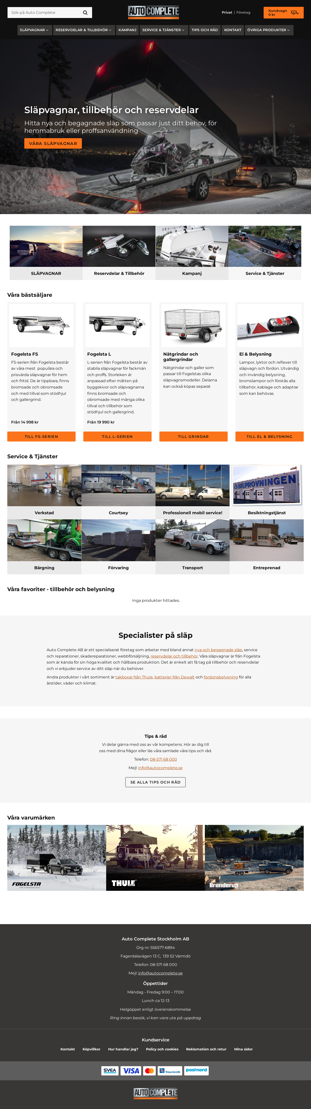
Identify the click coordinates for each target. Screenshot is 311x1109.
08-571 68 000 (163, 759)
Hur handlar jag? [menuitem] (123, 1049)
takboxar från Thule (134, 677)
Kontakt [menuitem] (233, 30)
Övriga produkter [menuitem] (266, 30)
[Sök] (85, 12)
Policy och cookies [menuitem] (162, 1049)
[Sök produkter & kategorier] (50, 12)
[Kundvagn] (284, 12)
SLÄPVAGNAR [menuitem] (32, 30)
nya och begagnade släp (218, 650)
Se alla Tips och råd (155, 782)
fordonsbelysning (221, 677)
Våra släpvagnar (53, 143)
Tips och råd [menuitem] (205, 30)
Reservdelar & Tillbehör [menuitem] (82, 30)
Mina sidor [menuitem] (243, 1049)
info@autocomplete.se (160, 768)
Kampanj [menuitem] (127, 30)
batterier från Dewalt (175, 677)
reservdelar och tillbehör (174, 656)
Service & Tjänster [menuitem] (161, 30)
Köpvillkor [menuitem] (91, 1049)
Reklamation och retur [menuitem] (206, 1049)
